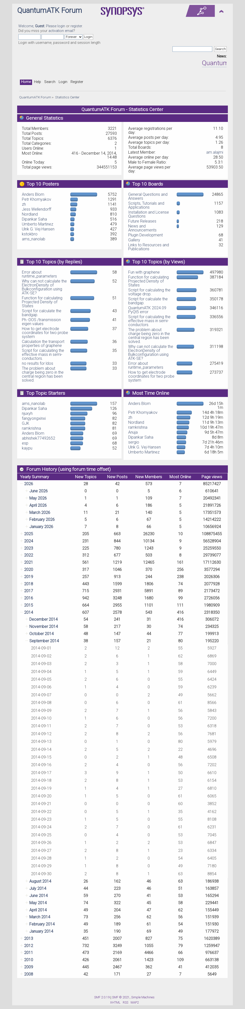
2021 (28, 562)
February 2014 (42, 924)
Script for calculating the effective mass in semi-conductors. (43, 354)
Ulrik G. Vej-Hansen (38, 229)
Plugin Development (145, 235)
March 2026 (39, 512)
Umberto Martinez (37, 224)
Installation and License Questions (148, 214)
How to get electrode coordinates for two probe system (45, 332)
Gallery (134, 240)
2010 (28, 959)
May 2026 (38, 498)
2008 (28, 974)
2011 (28, 952)
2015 (28, 605)
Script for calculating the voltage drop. (149, 292)
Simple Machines (143, 997)
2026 (28, 483)
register (76, 26)
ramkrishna (31, 428)
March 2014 (39, 917)
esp (25, 443)
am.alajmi (214, 152)
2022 (28, 555)
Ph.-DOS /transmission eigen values (41, 321)
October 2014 (41, 633)
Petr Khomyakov (36, 199)
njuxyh (27, 413)
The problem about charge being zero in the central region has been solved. (43, 374)
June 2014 (38, 895)
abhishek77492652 (38, 438)
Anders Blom (33, 194)
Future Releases (142, 221)
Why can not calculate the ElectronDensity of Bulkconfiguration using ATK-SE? (44, 287)
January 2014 (41, 931)
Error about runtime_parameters (39, 274)
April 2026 (38, 505)
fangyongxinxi (34, 418)
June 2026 (38, 491)
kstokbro (30, 234)
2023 (28, 548)
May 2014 (38, 902)
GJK (25, 423)
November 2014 (43, 626)
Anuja (133, 432)
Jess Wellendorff (36, 209)
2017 (28, 591)
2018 (28, 584)
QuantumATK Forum (49, 10)
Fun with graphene (144, 272)
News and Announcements (142, 228)
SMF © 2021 (120, 997)
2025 (28, 534)
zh (24, 204)
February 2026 (42, 519)
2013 (28, 938)
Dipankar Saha (34, 219)
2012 (28, 945)
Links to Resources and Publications (148, 247)
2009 (28, 967)
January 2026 (41, 526)
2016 (28, 598)
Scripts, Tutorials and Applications (146, 205)
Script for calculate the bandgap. (41, 312)
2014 (28, 612)
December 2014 (43, 619)
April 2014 (38, 910)
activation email (60, 31)
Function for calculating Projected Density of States (42, 302)
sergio (133, 442)
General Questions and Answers (147, 196)
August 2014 (40, 881)
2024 (28, 541)
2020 (28, 569)
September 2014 (44, 641)
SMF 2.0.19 (102, 997)
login (61, 26)
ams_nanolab (33, 239)
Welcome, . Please (37, 26)
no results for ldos (37, 363)
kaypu (27, 448)
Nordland (30, 214)
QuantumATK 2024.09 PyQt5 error (147, 310)
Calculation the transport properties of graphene (43, 343)
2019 (28, 576)
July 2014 (37, 888)
